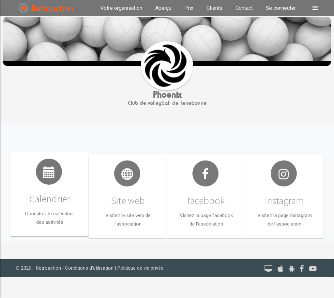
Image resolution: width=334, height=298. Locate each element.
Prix (188, 8)
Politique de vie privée (140, 268)
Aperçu (163, 8)
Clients (214, 8)
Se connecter (281, 8)
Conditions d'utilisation (89, 268)
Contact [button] (244, 8)
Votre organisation (121, 8)
